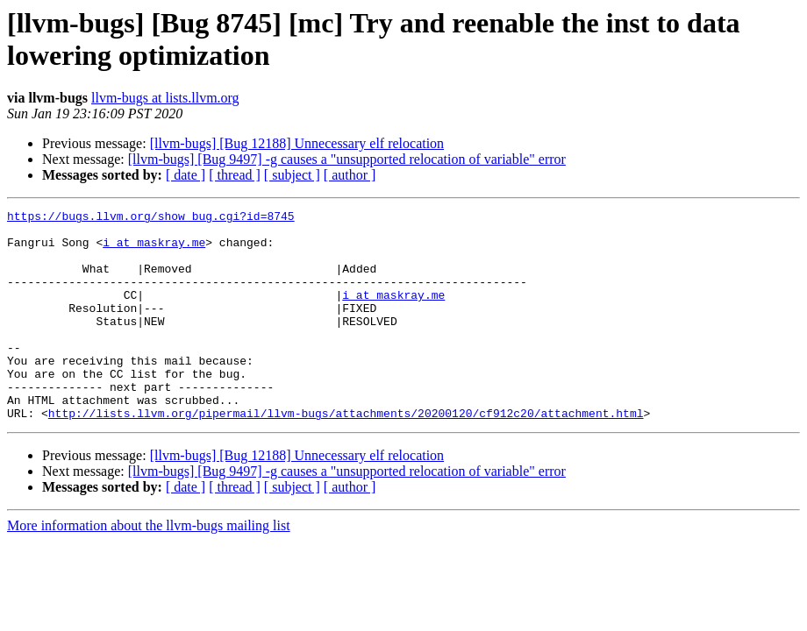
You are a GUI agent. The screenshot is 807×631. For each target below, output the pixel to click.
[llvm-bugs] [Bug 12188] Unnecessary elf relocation (297, 143)
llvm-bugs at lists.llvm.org (165, 97)
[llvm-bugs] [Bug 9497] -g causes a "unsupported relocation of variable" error (347, 159)
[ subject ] (292, 174)
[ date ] (185, 174)
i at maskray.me (154, 250)
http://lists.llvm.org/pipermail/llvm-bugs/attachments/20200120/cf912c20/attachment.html (346, 455)
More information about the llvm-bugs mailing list (148, 567)
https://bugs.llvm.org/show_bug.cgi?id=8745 (151, 218)
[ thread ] (235, 174)
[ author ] (350, 174)
